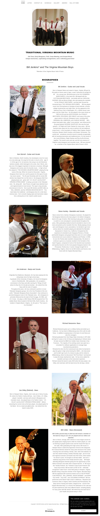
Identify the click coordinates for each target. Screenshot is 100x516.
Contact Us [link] (38, 3)
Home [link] (23, 3)
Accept (83, 510)
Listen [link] (29, 3)
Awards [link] (64, 3)
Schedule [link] (48, 3)
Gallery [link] (57, 3)
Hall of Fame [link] (74, 3)
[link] (50, 511)
